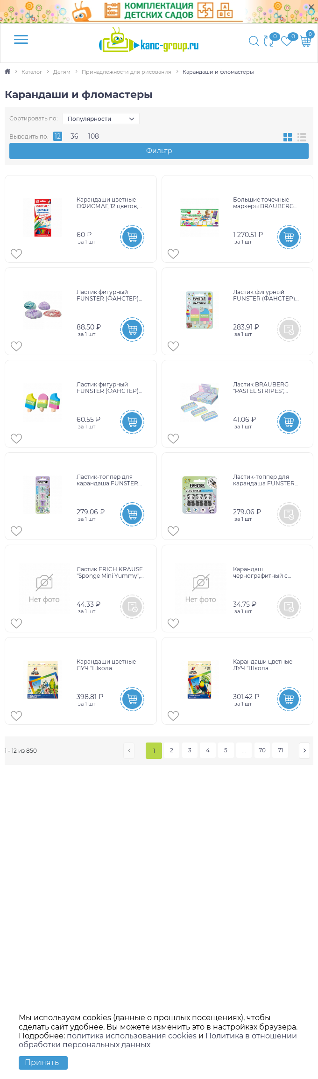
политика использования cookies (132, 1035)
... (245, 749)
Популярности (89, 118)
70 (263, 749)
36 (74, 136)
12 (58, 136)
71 (281, 749)
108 (93, 136)
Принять (42, 1062)
